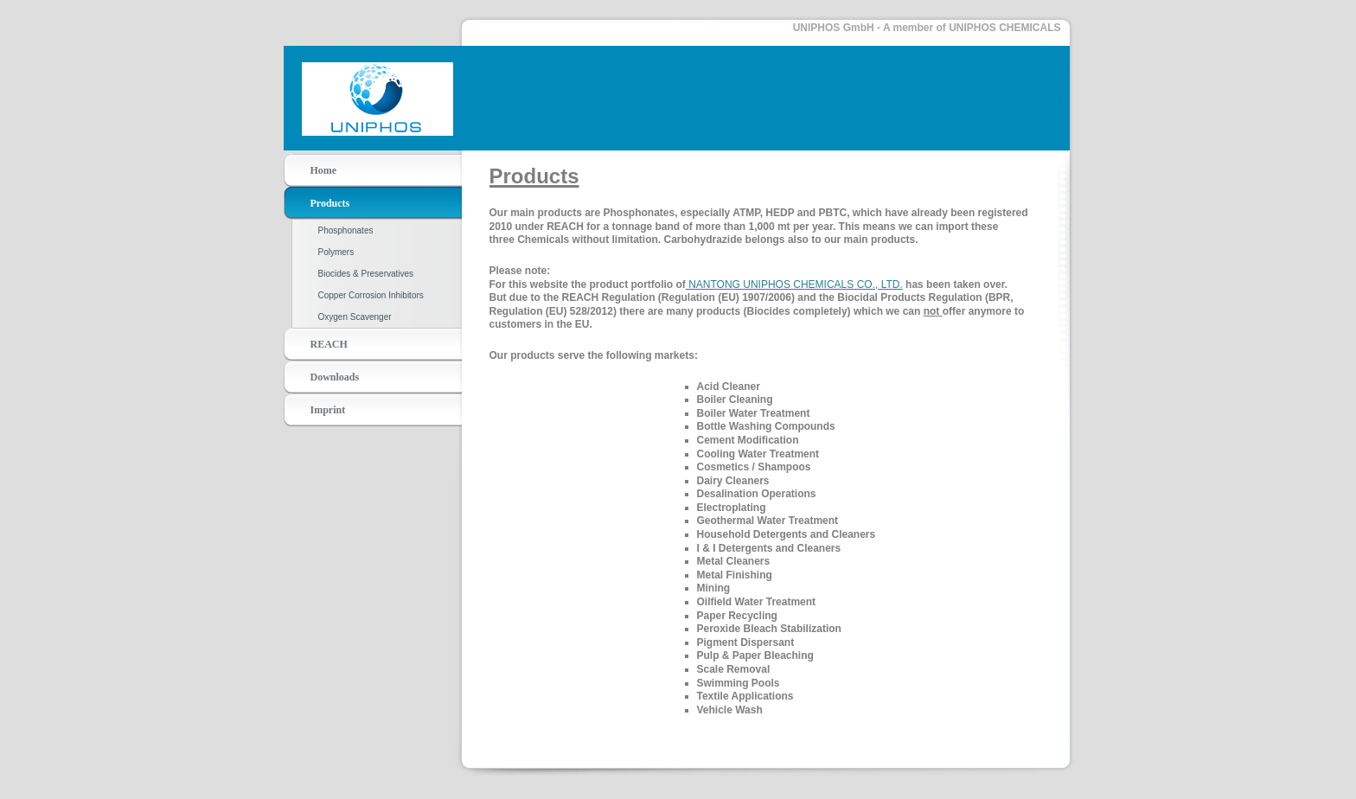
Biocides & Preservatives (366, 273)
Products (330, 203)
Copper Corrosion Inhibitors (371, 295)
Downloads (335, 377)
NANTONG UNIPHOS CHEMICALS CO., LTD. (794, 284)
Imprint (328, 410)
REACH (329, 344)
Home (323, 170)
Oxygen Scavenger (355, 317)
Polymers (336, 252)
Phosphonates (346, 230)
